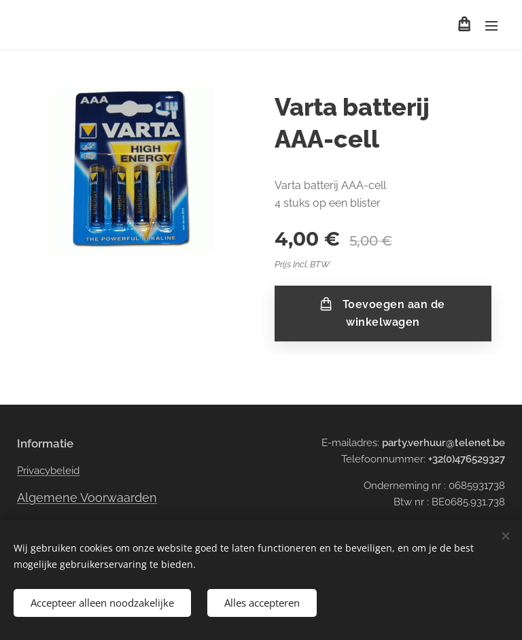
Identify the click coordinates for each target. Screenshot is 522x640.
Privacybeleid (48, 471)
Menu (491, 26)
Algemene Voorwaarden (87, 497)
